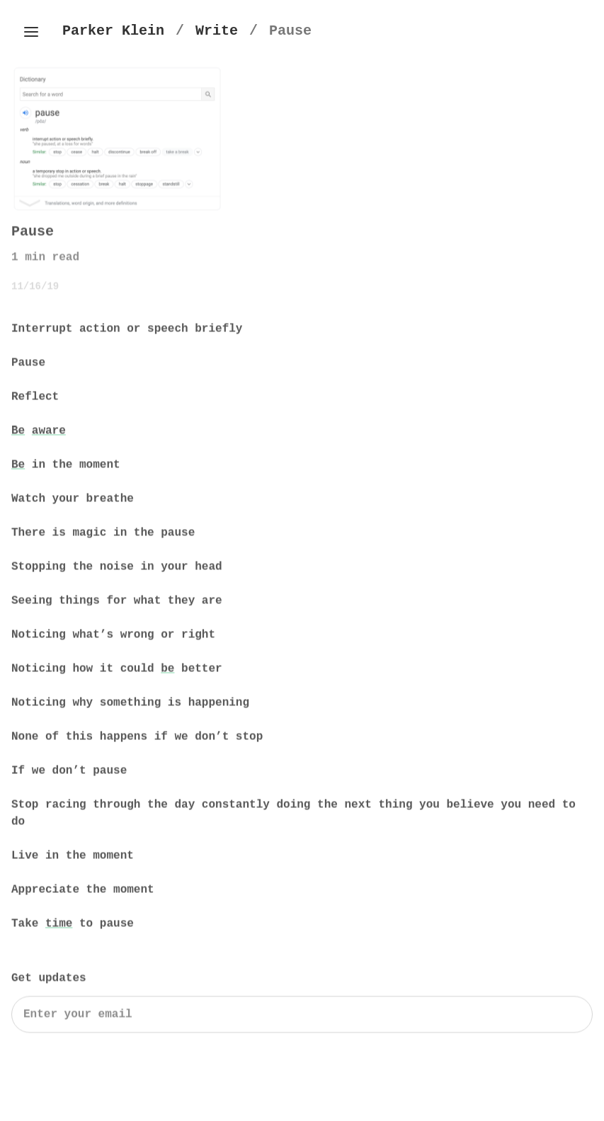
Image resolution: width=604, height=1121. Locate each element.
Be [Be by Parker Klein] (18, 432)
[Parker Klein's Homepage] (113, 31)
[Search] (302, 1016)
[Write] (216, 31)
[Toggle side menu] (31, 32)
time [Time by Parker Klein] (58, 925)
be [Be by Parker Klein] (167, 670)
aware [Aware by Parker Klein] (49, 432)
